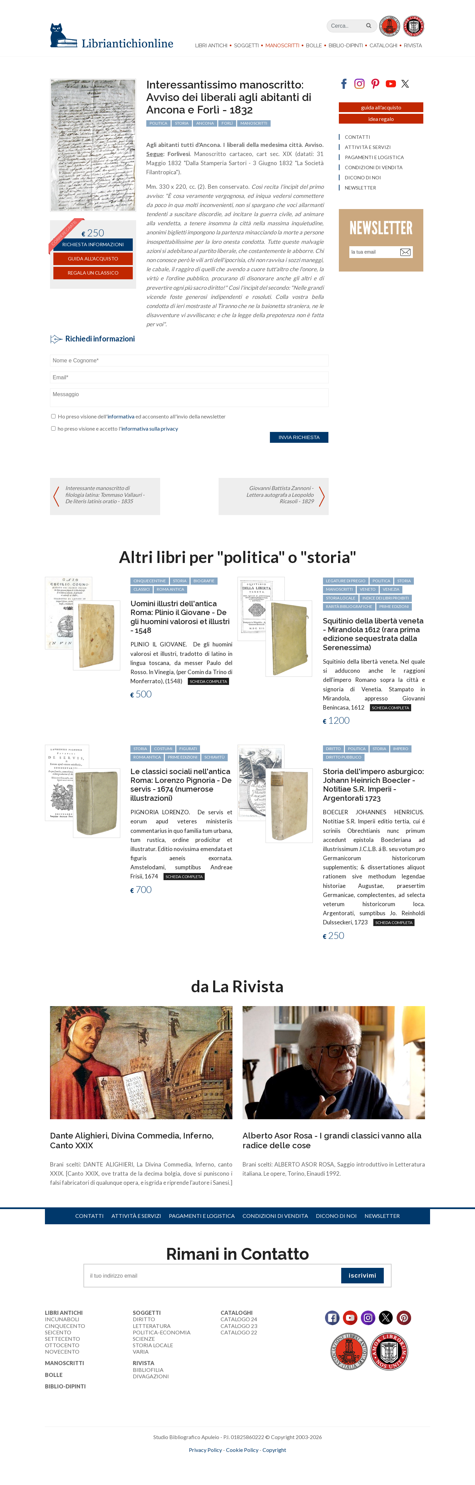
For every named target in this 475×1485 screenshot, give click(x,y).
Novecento (62, 1351)
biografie (204, 580)
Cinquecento (65, 1326)
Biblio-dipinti (346, 46)
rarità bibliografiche (349, 606)
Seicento (58, 1332)
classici (141, 589)
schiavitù (214, 757)
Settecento (62, 1338)
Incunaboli (62, 1319)
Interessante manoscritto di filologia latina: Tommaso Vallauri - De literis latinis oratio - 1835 (105, 494)
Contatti (89, 1215)
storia (179, 580)
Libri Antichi (211, 46)
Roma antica (170, 589)
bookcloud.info (250, 1461)
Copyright (274, 1449)
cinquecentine (149, 580)
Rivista (413, 46)
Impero (400, 748)
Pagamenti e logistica (202, 1215)
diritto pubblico (343, 757)
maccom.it (217, 1461)
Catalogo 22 (239, 1332)
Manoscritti (282, 46)
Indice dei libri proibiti (385, 597)
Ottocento (62, 1345)
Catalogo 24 (239, 1319)
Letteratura (152, 1326)
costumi (163, 748)
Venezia (391, 589)
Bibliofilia (148, 1369)
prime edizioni (394, 606)
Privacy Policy (205, 1449)
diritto (333, 748)
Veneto (368, 589)
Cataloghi (383, 46)
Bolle (314, 46)
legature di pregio (346, 580)
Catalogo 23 (239, 1326)
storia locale (340, 597)
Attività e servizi (136, 1215)
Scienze (144, 1338)
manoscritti (339, 589)
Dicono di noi (336, 1215)
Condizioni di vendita (275, 1215)
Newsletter (382, 1215)
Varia (141, 1351)
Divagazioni (151, 1376)
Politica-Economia (162, 1332)
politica (381, 580)
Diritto (144, 1319)
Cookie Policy (242, 1449)
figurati (188, 748)
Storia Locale (153, 1345)
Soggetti (246, 46)
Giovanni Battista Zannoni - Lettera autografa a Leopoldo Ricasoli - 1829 (280, 494)
